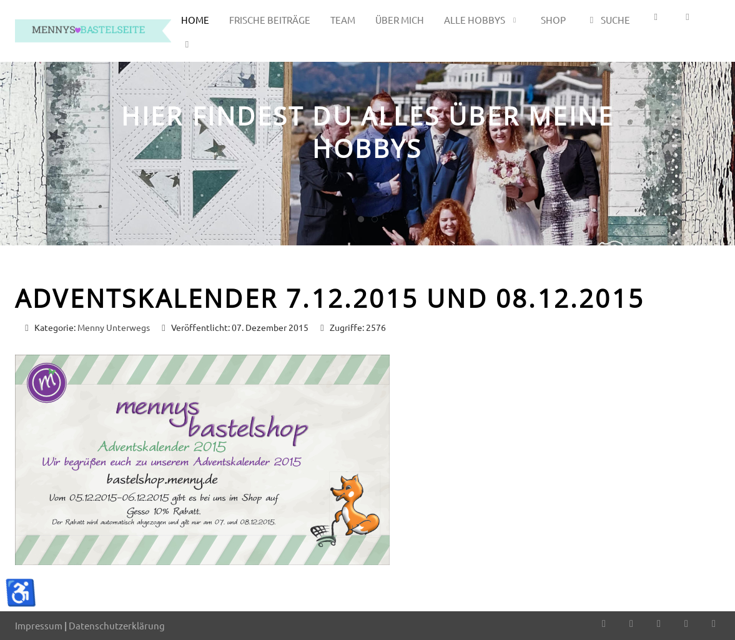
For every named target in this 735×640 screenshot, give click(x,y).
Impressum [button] (38, 625)
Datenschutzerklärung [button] (117, 625)
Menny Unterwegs (113, 327)
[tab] (361, 219)
